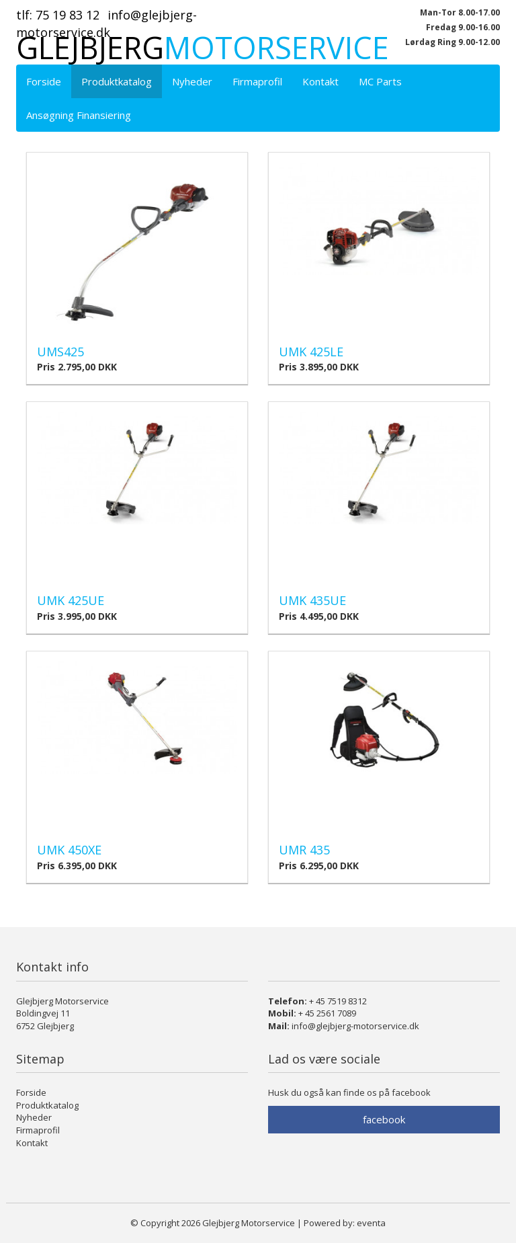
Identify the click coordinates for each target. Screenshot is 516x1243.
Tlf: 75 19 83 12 (57, 15)
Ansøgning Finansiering (78, 115)
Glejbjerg (202, 47)
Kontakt (320, 81)
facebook (384, 1119)
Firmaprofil (257, 81)
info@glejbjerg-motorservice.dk (355, 1026)
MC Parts (380, 81)
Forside (43, 81)
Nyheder (192, 81)
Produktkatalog (116, 81)
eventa (371, 1223)
